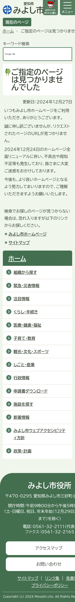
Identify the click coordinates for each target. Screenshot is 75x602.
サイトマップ (19, 243)
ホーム (8, 31)
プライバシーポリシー (49, 585)
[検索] (34, 54)
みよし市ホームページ (28, 234)
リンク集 (52, 578)
